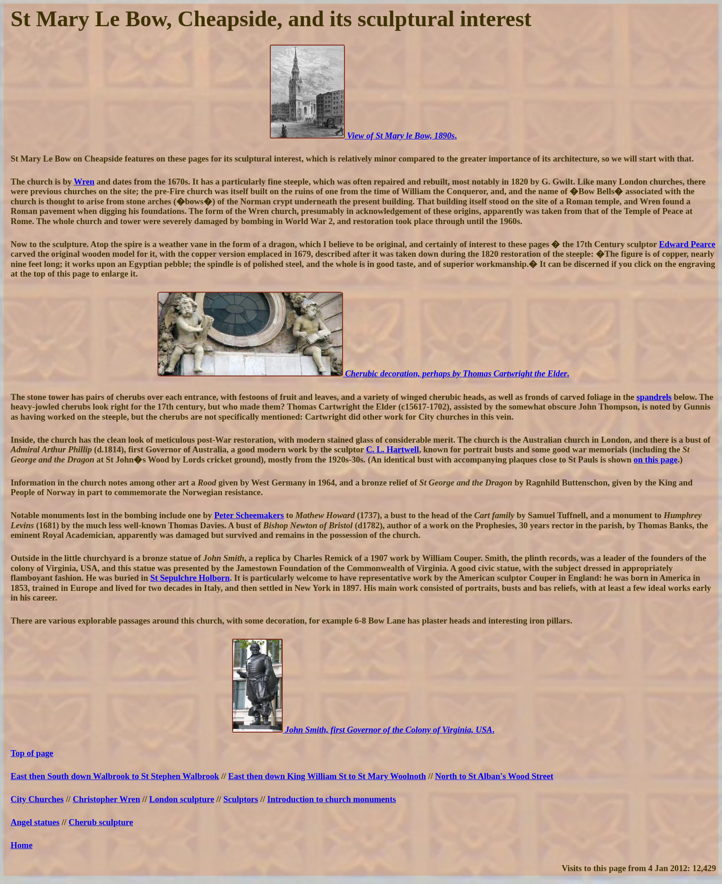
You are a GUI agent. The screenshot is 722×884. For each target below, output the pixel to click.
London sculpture (181, 799)
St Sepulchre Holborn (190, 578)
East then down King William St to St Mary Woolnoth (327, 776)
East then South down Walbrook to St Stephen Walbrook (115, 776)
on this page (655, 459)
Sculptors (240, 799)
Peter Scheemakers (249, 515)
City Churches (37, 799)
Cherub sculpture (101, 822)
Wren (84, 181)
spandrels (653, 397)
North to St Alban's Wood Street (494, 776)
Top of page (32, 753)
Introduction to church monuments (331, 799)
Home (22, 845)
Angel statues (35, 822)
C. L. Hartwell (392, 449)
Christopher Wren (106, 799)
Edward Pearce (687, 244)
